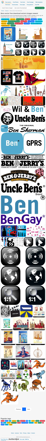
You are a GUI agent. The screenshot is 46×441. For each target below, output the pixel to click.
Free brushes (15, 4)
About (28, 433)
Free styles (22, 4)
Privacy (24, 433)
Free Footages (30, 2)
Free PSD (37, 4)
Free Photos (15, 2)
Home (2, 10)
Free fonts (22, 2)
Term (21, 433)
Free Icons (7, 4)
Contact (33, 433)
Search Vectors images (7, 8)
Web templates (38, 2)
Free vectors (8, 2)
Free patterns (30, 4)
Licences (17, 433)
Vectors (7, 10)
